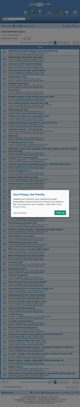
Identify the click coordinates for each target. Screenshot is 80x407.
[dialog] (40, 203)
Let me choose (19, 213)
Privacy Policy (19, 207)
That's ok (60, 213)
